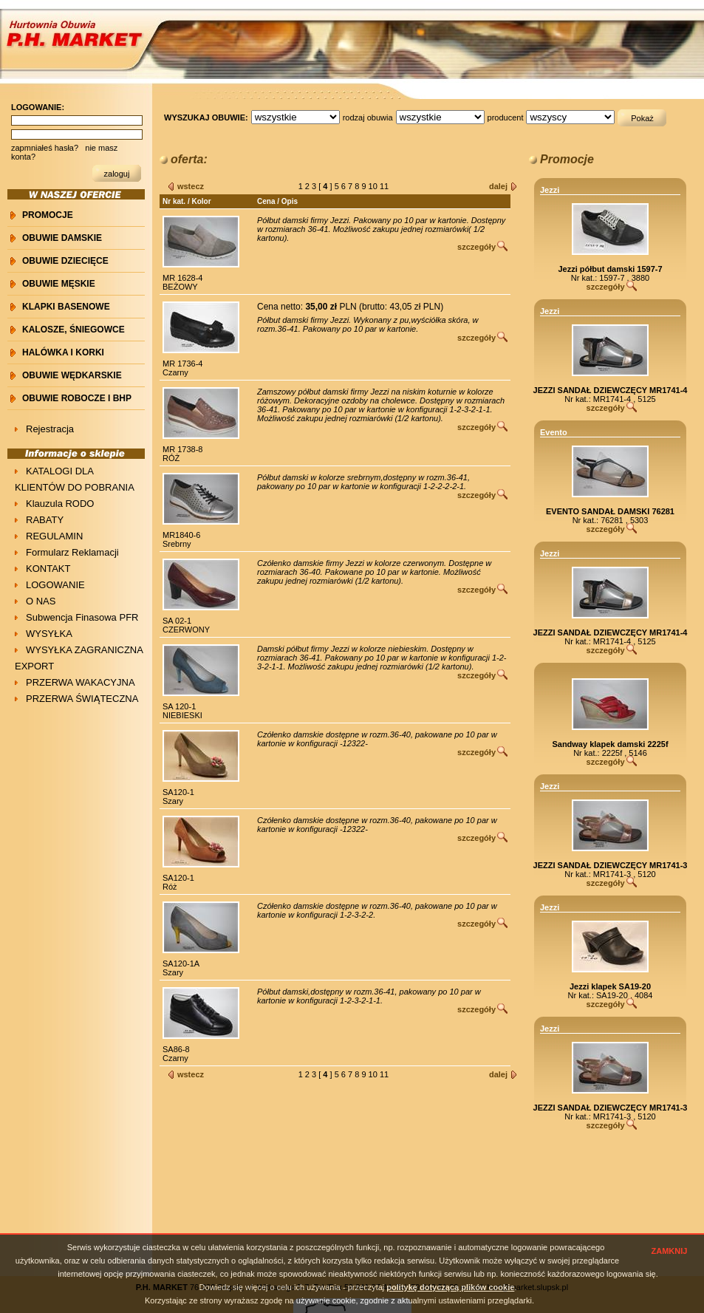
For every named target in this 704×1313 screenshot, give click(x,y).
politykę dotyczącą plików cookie (450, 1287)
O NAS (40, 601)
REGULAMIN (54, 536)
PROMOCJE (47, 215)
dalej (498, 186)
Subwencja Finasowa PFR (82, 617)
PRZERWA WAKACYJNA (80, 682)
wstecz (190, 186)
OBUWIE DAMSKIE (62, 238)
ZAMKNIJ (670, 1251)
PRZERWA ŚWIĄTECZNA (82, 698)
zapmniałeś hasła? (44, 147)
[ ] (326, 186)
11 (385, 186)
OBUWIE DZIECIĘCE (65, 261)
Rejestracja (50, 428)
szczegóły (476, 246)
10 (374, 186)
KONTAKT (48, 568)
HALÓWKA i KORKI (63, 352)
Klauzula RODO (60, 503)
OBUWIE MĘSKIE (58, 284)
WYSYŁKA (49, 633)
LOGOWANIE (55, 584)
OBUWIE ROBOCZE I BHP (76, 398)
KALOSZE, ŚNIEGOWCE (73, 329)
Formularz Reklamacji (72, 552)
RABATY (45, 519)
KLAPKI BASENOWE (66, 306)
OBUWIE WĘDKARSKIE (72, 375)
